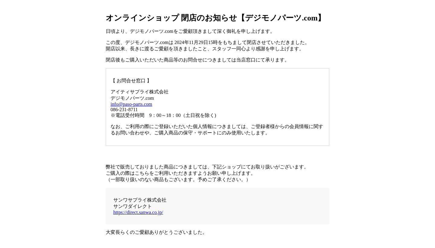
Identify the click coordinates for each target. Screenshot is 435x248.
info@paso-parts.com (131, 104)
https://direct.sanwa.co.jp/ (138, 212)
